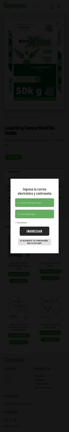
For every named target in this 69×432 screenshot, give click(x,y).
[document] (34, 216)
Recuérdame (21, 222)
